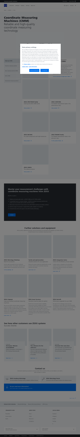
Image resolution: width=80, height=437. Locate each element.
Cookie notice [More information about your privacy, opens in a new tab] (25, 66)
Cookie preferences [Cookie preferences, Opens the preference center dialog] (34, 70)
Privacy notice (27, 64)
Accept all (44, 70)
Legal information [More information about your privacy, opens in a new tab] (33, 66)
